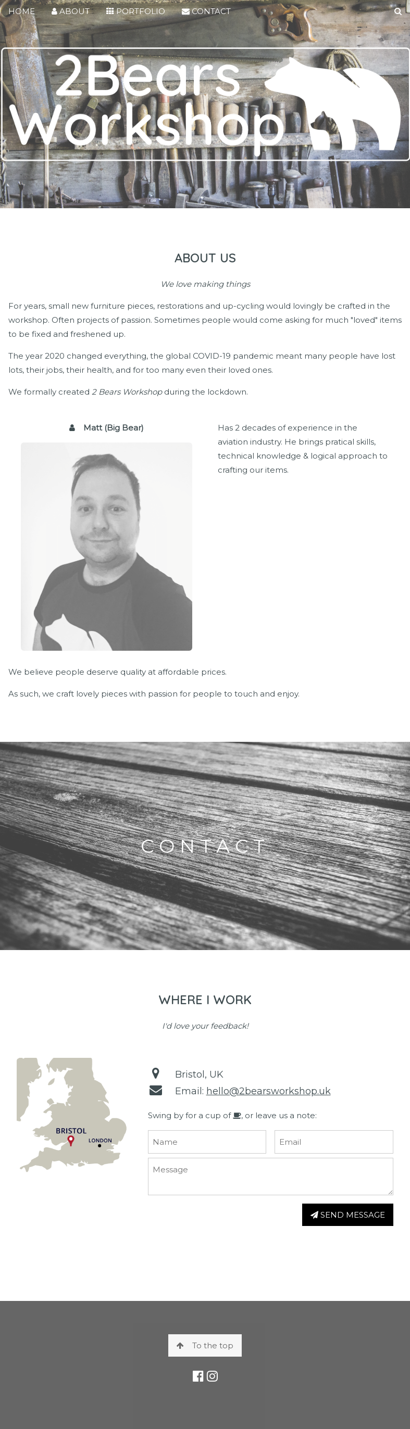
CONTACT (206, 11)
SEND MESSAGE (347, 1215)
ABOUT (71, 11)
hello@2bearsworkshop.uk (268, 1091)
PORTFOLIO (135, 11)
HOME (21, 11)
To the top (205, 1345)
